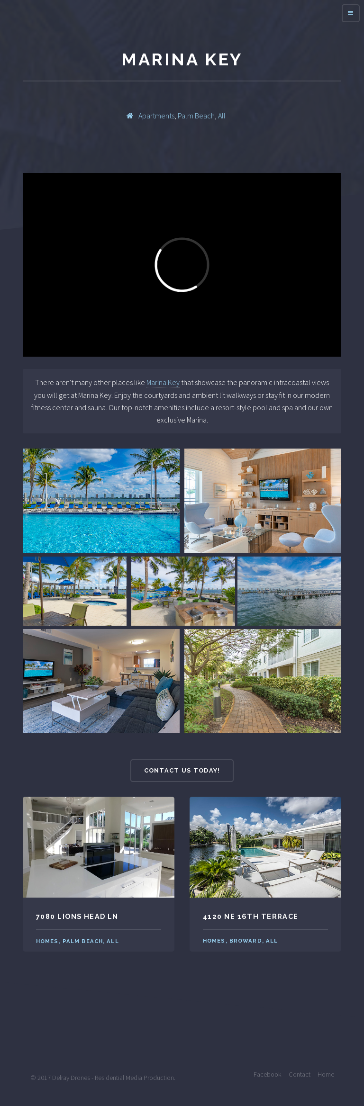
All (222, 115)
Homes (47, 941)
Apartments (156, 115)
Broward (245, 940)
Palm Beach (196, 115)
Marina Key (163, 382)
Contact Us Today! (182, 770)
